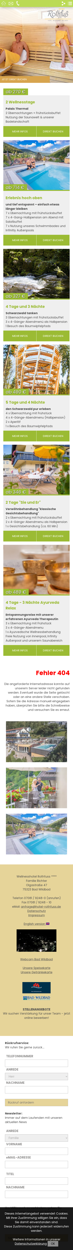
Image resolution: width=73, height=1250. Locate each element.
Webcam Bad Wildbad (36, 959)
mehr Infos (20, 131)
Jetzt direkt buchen (14, 79)
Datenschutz (36, 911)
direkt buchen (53, 131)
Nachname (15, 1082)
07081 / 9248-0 (35, 898)
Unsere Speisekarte (36, 968)
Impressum (36, 915)
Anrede (12, 1069)
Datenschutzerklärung (31, 1244)
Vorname (14, 1144)
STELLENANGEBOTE (36, 1009)
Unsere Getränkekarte (36, 972)
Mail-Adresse (18, 1157)
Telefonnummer (19, 1056)
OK (53, 1244)
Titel (10, 1174)
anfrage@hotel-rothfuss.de (41, 907)
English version (36, 924)
